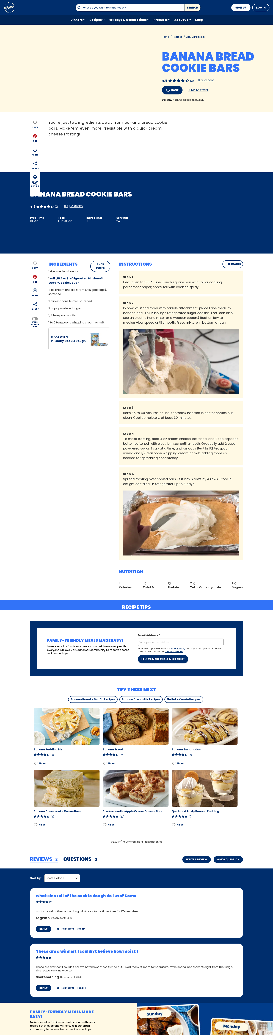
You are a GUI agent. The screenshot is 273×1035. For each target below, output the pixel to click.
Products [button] (160, 20)
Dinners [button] (76, 20)
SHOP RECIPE (100, 266)
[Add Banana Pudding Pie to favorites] (36, 763)
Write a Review (196, 859)
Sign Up (241, 7)
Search (192, 7)
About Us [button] (181, 20)
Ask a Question (228, 859)
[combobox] (129, 8)
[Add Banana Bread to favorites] (105, 763)
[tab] (44, 859)
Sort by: (36, 878)
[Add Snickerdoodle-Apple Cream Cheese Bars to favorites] (105, 825)
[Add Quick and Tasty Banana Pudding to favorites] (174, 825)
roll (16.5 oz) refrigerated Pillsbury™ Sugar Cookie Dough (75, 280)
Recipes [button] (95, 20)
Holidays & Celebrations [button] (128, 20)
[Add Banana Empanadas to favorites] (174, 763)
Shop (199, 20)
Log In (261, 7)
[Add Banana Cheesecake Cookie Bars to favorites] (36, 825)
